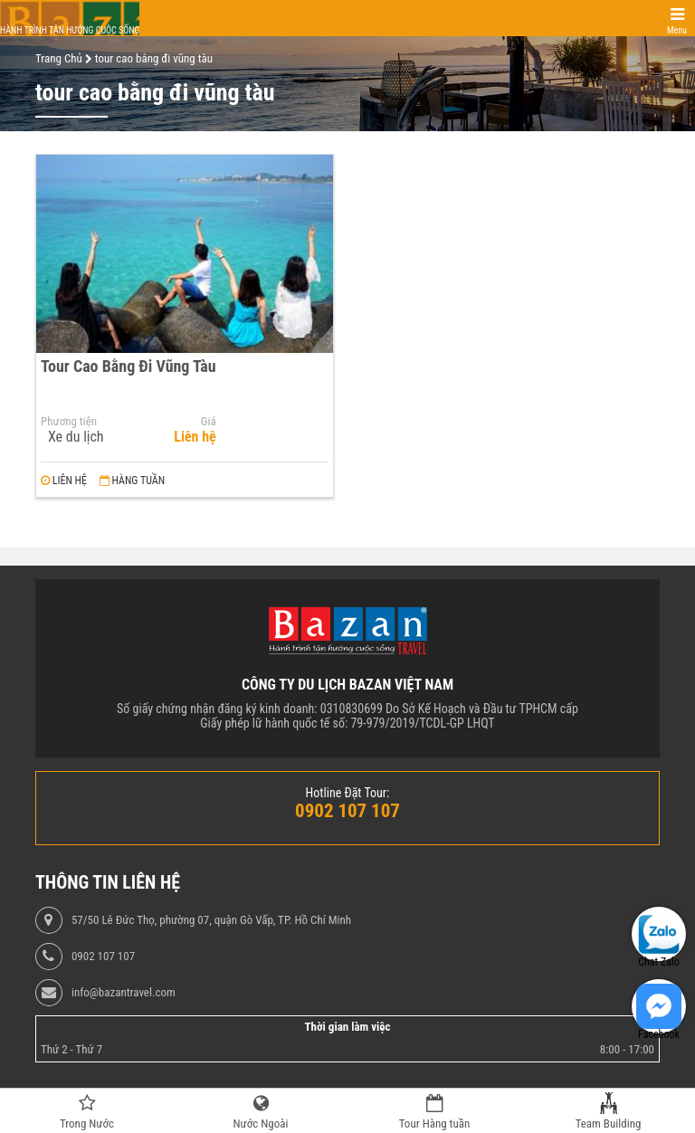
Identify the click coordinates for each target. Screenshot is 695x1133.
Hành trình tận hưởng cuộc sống (69, 30)
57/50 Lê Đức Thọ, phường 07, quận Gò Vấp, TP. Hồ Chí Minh (211, 920)
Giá (208, 421)
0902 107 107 (103, 956)
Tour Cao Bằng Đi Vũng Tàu (128, 366)
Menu (677, 30)
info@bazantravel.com (123, 992)
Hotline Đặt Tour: (348, 792)
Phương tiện (69, 421)
